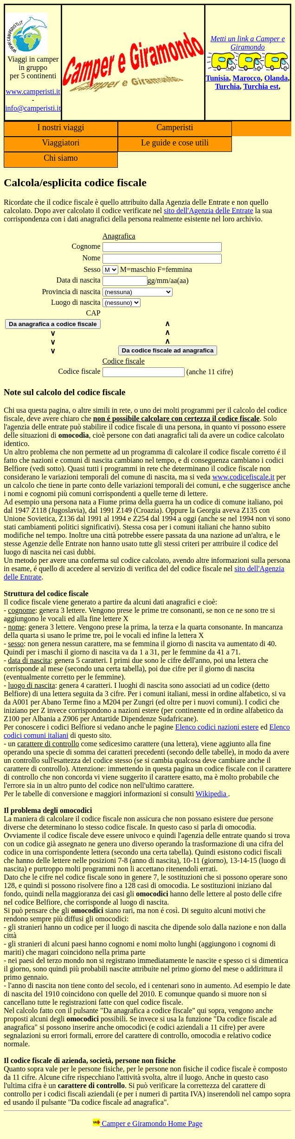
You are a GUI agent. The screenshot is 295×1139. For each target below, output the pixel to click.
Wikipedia (212, 794)
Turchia (227, 86)
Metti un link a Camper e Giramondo (248, 43)
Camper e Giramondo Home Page (148, 1123)
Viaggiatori (61, 142)
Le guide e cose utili (175, 142)
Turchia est (260, 86)
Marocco (247, 78)
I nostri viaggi (61, 127)
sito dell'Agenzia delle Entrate (208, 210)
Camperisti (175, 127)
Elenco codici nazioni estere (217, 727)
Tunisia (217, 78)
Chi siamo (61, 158)
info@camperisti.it (33, 108)
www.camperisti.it (33, 91)
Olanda (276, 78)
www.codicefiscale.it (243, 477)
